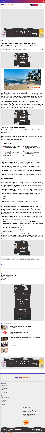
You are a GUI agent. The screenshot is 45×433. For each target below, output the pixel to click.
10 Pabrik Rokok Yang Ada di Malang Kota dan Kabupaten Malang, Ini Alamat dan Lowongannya (25, 338)
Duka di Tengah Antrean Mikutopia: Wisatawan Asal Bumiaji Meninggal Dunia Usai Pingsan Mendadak (13, 156)
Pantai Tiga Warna (30, 259)
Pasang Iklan (4, 392)
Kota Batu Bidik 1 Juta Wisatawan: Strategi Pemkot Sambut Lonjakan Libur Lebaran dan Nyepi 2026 (32, 156)
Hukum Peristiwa (5, 400)
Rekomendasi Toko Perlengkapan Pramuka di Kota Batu (20, 332)
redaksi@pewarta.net (29, 415)
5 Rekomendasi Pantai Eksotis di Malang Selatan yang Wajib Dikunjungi (12, 147)
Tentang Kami (4, 385)
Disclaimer (4, 389)
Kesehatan (4, 403)
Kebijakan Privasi (5, 388)
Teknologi (3, 404)
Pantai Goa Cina (23, 259)
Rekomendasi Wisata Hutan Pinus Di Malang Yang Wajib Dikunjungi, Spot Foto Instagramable (32, 147)
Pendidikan (4, 401)
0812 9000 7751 (27, 417)
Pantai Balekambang (6, 259)
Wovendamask (4, 281)
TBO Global (3, 278)
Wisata (9, 40)
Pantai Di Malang (14, 259)
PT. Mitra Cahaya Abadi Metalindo (8, 275)
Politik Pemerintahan (5, 397)
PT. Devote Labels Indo (6, 276)
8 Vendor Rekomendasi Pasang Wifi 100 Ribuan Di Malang (20, 326)
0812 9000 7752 (34, 417)
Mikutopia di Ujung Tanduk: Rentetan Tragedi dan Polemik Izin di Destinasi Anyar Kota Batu (12, 152)
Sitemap (3, 391)
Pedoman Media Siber (5, 386)
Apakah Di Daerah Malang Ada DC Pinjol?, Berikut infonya (20, 349)
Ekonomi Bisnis (4, 398)
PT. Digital (3, 279)
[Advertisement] (22, 17)
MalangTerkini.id (4, 40)
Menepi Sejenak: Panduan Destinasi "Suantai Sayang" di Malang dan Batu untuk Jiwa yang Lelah (32, 152)
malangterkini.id (9, 92)
